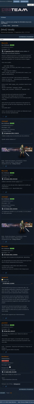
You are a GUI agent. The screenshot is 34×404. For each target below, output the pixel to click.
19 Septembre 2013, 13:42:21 (11, 133)
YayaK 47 (5, 277)
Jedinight (5, 121)
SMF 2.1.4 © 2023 (4, 402)
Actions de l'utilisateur (26, 36)
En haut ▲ (31, 402)
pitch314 (4, 323)
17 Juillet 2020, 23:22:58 (10, 372)
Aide (19, 402)
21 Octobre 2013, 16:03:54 (10, 209)
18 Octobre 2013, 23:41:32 (10, 179)
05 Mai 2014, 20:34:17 (9, 331)
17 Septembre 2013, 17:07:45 (11, 51)
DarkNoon (5, 356)
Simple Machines (12, 402)
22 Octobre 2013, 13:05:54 (10, 254)
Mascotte (5, 43)
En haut (2, 392)
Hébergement (17, 384)
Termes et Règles (24, 402)
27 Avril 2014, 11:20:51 (8, 283)
